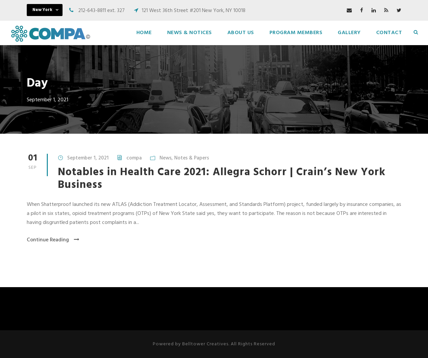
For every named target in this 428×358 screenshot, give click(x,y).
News (165, 158)
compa (134, 158)
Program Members (296, 32)
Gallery (349, 32)
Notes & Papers (191, 158)
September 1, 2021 (88, 158)
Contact (389, 32)
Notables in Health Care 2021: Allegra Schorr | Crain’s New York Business (222, 179)
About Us (240, 32)
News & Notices (189, 32)
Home (144, 32)
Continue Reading (53, 240)
